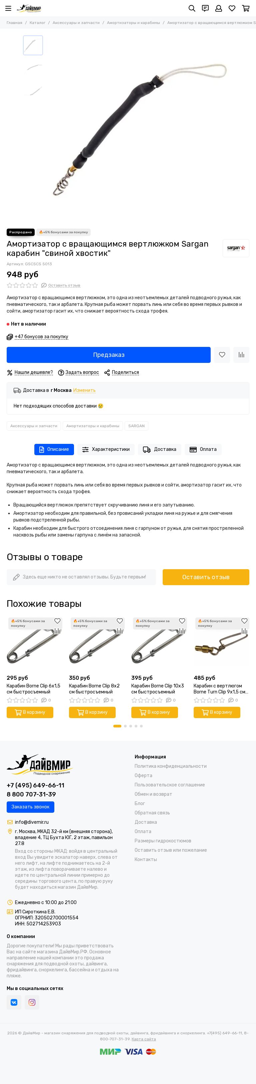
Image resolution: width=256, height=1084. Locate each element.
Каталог (37, 22)
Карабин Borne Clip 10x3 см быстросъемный (157, 689)
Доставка (159, 450)
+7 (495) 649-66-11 (35, 785)
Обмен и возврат (153, 794)
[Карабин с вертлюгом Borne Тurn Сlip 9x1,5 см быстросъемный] (221, 643)
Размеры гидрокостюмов (163, 841)
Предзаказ (109, 355)
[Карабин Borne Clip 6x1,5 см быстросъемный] (34, 643)
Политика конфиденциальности (171, 766)
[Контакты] (205, 8)
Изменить (84, 390)
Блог (140, 803)
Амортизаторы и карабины (133, 22)
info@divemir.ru (32, 822)
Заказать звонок (30, 807)
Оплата (203, 450)
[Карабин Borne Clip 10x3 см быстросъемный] (159, 643)
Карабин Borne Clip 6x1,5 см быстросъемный (33, 689)
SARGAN (136, 426)
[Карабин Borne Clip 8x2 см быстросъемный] (97, 643)
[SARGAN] (236, 248)
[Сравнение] (241, 355)
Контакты (146, 859)
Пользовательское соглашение (170, 785)
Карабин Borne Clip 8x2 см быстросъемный (94, 689)
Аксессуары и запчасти (76, 22)
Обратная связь (152, 813)
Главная (14, 22)
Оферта (143, 775)
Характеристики (106, 450)
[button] (117, 726)
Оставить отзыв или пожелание (171, 850)
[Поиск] (192, 8)
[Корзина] (246, 8)
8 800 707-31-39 (31, 794)
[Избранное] (232, 8)
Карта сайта (144, 1039)
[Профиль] (218, 8)
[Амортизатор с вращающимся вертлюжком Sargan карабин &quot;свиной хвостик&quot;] (139, 128)
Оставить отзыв (206, 577)
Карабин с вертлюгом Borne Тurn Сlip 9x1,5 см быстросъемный (219, 689)
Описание (54, 450)
